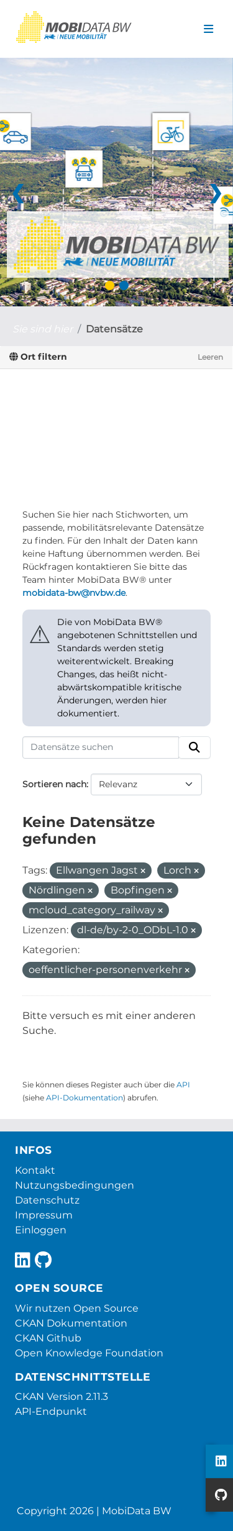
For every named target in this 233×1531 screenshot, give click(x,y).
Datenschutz (47, 1200)
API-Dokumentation (84, 1097)
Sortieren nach (54, 784)
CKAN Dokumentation (71, 1323)
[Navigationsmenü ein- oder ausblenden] (208, 29)
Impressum (44, 1215)
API (183, 1084)
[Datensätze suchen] (100, 747)
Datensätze (114, 329)
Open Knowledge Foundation (89, 1353)
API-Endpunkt (51, 1411)
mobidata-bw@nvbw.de (74, 592)
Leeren (210, 357)
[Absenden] (194, 747)
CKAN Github (48, 1338)
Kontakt (35, 1170)
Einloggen (40, 1230)
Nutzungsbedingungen (74, 1185)
